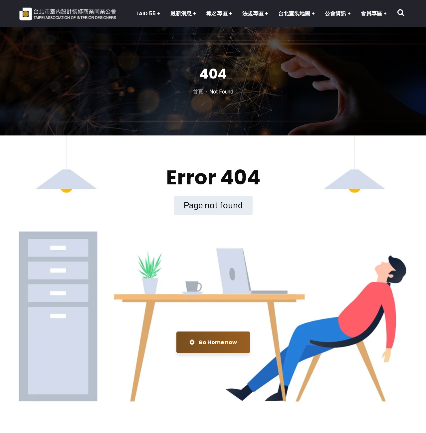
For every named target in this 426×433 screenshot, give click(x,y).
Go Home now (213, 342)
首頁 (198, 92)
